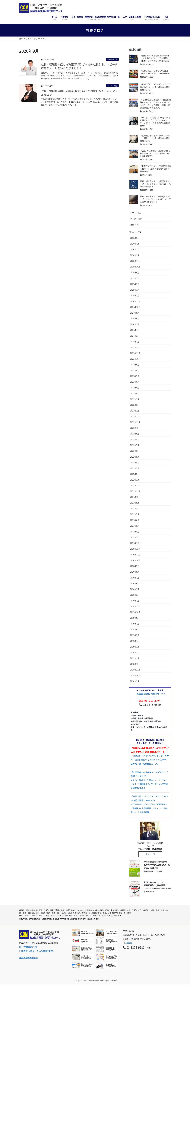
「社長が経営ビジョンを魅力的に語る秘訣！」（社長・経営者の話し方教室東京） (155, 169)
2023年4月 (134, 393)
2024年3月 (134, 335)
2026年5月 (134, 238)
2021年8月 (134, 508)
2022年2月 (134, 474)
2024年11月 (135, 301)
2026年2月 (134, 249)
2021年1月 (134, 543)
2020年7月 (134, 577)
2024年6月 (134, 318)
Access (128, 942)
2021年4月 (134, 531)
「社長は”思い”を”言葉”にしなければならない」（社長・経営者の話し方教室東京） (155, 87)
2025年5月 (134, 284)
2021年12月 (135, 485)
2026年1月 (134, 255)
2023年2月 (134, 405)
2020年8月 (134, 571)
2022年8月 (134, 439)
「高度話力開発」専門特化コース (150, 693)
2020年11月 (135, 554)
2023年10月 (135, 358)
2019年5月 (134, 635)
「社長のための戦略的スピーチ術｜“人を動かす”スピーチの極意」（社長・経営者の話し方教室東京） (155, 58)
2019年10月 (135, 612)
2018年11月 (135, 669)
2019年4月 (134, 641)
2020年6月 (134, 583)
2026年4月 (134, 243)
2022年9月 (134, 433)
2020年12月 (135, 548)
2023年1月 (134, 410)
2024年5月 (134, 324)
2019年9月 (134, 617)
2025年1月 (134, 295)
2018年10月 (135, 675)
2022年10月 (135, 428)
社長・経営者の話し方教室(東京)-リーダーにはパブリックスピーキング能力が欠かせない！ (155, 199)
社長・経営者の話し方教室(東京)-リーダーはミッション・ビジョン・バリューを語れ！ (155, 184)
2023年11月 (135, 353)
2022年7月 (134, 445)
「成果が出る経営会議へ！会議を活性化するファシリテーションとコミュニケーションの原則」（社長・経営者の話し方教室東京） (155, 103)
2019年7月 (134, 623)
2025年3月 (134, 289)
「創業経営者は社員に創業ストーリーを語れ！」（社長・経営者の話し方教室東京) (155, 138)
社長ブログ (135, 224)
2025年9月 (134, 272)
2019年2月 (134, 652)
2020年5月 (134, 589)
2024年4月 (134, 330)
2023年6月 (134, 381)
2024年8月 (134, 312)
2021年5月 (134, 525)
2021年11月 (135, 491)
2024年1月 (134, 341)
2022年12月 (135, 416)
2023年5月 (134, 387)
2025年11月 (135, 261)
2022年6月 (134, 451)
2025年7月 (134, 278)
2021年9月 (134, 502)
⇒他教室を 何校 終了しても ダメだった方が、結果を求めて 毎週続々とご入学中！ (150, 756)
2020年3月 (134, 594)
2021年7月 (134, 514)
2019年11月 (135, 606)
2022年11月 (135, 422)
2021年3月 (134, 537)
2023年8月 (134, 370)
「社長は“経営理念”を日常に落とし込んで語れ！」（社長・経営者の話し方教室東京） (155, 153)
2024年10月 (135, 307)
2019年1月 (134, 658)
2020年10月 (135, 560)
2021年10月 (135, 497)
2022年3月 (134, 468)
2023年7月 (134, 376)
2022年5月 (134, 456)
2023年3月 (134, 399)
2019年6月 (134, 629)
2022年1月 (134, 479)
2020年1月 (134, 600)
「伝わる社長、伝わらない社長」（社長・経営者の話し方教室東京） (155, 72)
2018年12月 (135, 664)
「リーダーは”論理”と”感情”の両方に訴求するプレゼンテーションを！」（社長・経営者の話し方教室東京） (155, 121)
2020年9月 (134, 566)
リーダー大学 (112, 59)
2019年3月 (134, 646)
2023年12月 (135, 347)
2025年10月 (135, 266)
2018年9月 (134, 681)
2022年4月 (134, 462)
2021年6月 (134, 520)
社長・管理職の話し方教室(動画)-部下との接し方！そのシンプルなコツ (79, 93)
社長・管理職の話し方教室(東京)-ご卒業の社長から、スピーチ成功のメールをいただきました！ (79, 66)
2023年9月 (134, 364)
